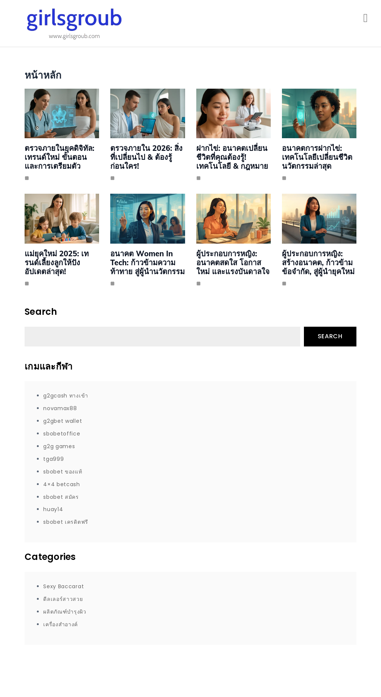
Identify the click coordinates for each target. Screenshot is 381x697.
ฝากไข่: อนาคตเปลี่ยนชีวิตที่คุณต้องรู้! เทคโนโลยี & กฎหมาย (232, 157)
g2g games (59, 446)
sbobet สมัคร (61, 497)
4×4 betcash (61, 484)
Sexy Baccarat (63, 586)
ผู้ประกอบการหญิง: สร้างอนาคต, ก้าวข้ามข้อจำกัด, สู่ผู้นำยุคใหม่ (318, 262)
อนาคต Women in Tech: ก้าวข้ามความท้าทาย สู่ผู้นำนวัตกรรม (147, 262)
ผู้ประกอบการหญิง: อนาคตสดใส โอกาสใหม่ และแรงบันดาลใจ (233, 262)
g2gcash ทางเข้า (65, 395)
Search (330, 336)
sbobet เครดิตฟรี (65, 522)
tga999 (53, 459)
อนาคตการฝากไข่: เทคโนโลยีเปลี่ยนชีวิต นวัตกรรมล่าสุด (317, 157)
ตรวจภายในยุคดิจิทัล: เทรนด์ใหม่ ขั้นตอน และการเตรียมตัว (59, 157)
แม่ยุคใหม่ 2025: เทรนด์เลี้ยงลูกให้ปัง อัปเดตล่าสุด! (57, 262)
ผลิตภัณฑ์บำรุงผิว (64, 611)
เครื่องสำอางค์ (60, 624)
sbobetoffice (61, 433)
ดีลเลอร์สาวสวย (63, 599)
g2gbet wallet (62, 421)
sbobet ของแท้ (62, 471)
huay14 (53, 509)
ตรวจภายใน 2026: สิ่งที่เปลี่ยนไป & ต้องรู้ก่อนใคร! (146, 157)
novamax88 (60, 408)
